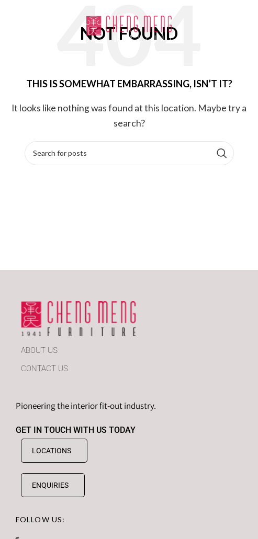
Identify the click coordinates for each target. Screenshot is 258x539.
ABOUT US (39, 350)
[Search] (129, 153)
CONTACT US (44, 368)
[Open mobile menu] (22, 28)
